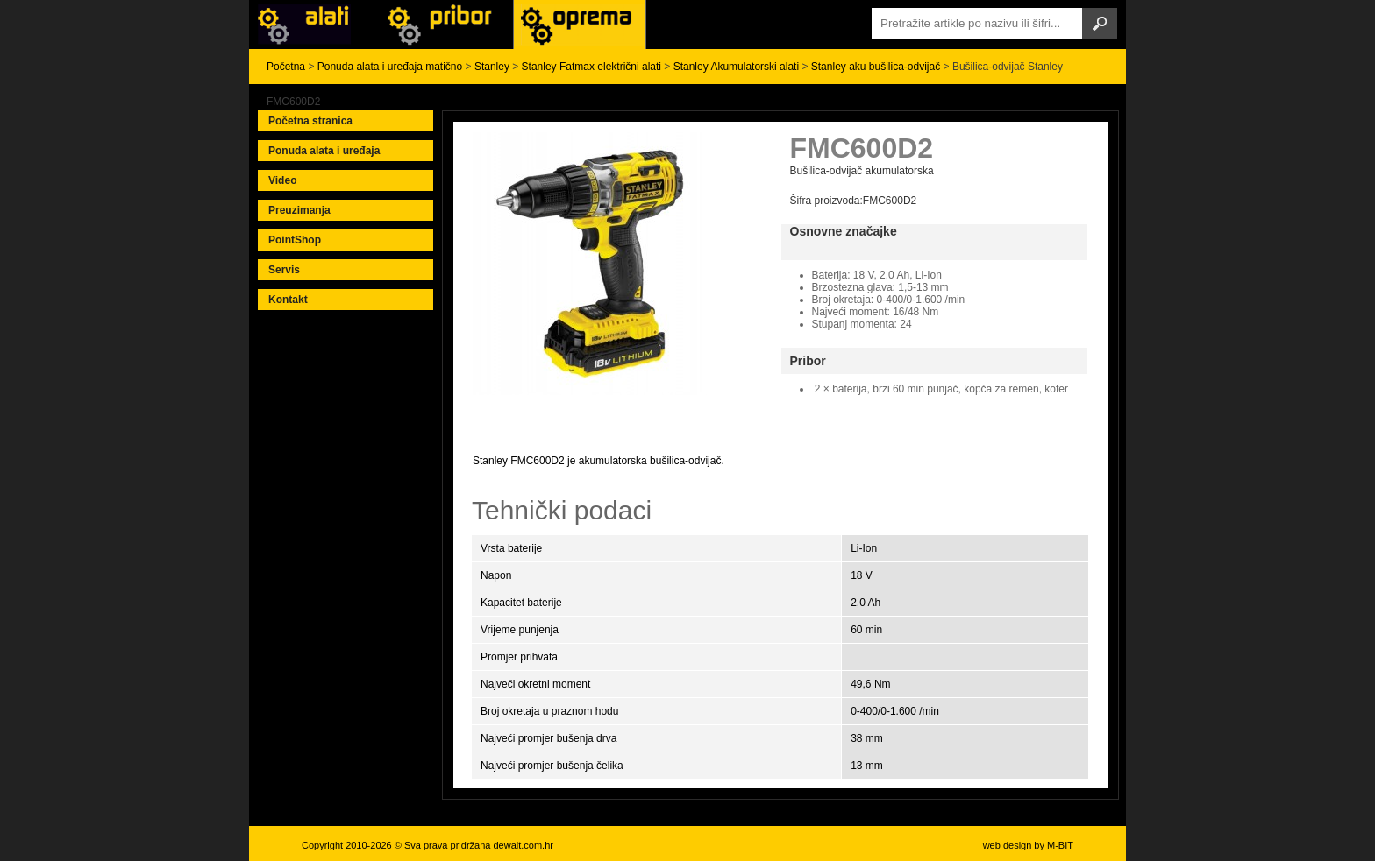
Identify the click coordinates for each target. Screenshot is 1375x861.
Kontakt (288, 299)
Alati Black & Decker (447, 24)
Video (282, 180)
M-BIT (1060, 845)
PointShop (294, 240)
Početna (286, 66)
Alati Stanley (579, 24)
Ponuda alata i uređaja (324, 151)
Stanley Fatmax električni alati (591, 66)
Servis (284, 270)
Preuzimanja (299, 210)
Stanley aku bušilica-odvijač (875, 66)
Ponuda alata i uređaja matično (389, 66)
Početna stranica (310, 121)
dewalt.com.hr (522, 845)
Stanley (491, 66)
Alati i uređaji (315, 24)
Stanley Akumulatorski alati (736, 66)
